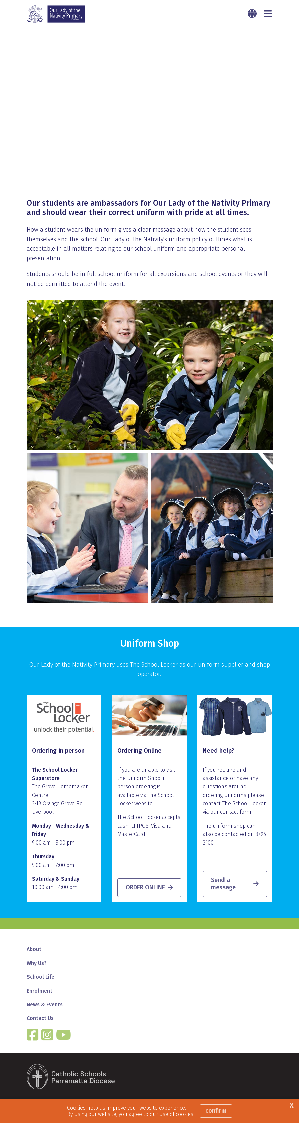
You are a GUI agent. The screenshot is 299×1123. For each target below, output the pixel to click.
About (34, 949)
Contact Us (40, 1018)
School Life (40, 977)
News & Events (45, 1004)
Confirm (216, 1110)
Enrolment (39, 991)
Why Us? (37, 963)
